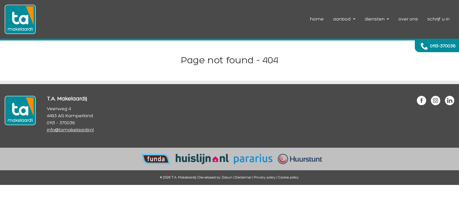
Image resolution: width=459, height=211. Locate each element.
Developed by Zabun (215, 177)
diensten (375, 19)
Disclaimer (243, 177)
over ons (408, 19)
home (317, 19)
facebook (421, 100)
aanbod (342, 19)
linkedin (449, 100)
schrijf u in (438, 19)
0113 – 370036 (61, 123)
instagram (435, 100)
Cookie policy (288, 177)
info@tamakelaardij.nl (70, 130)
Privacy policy (265, 177)
